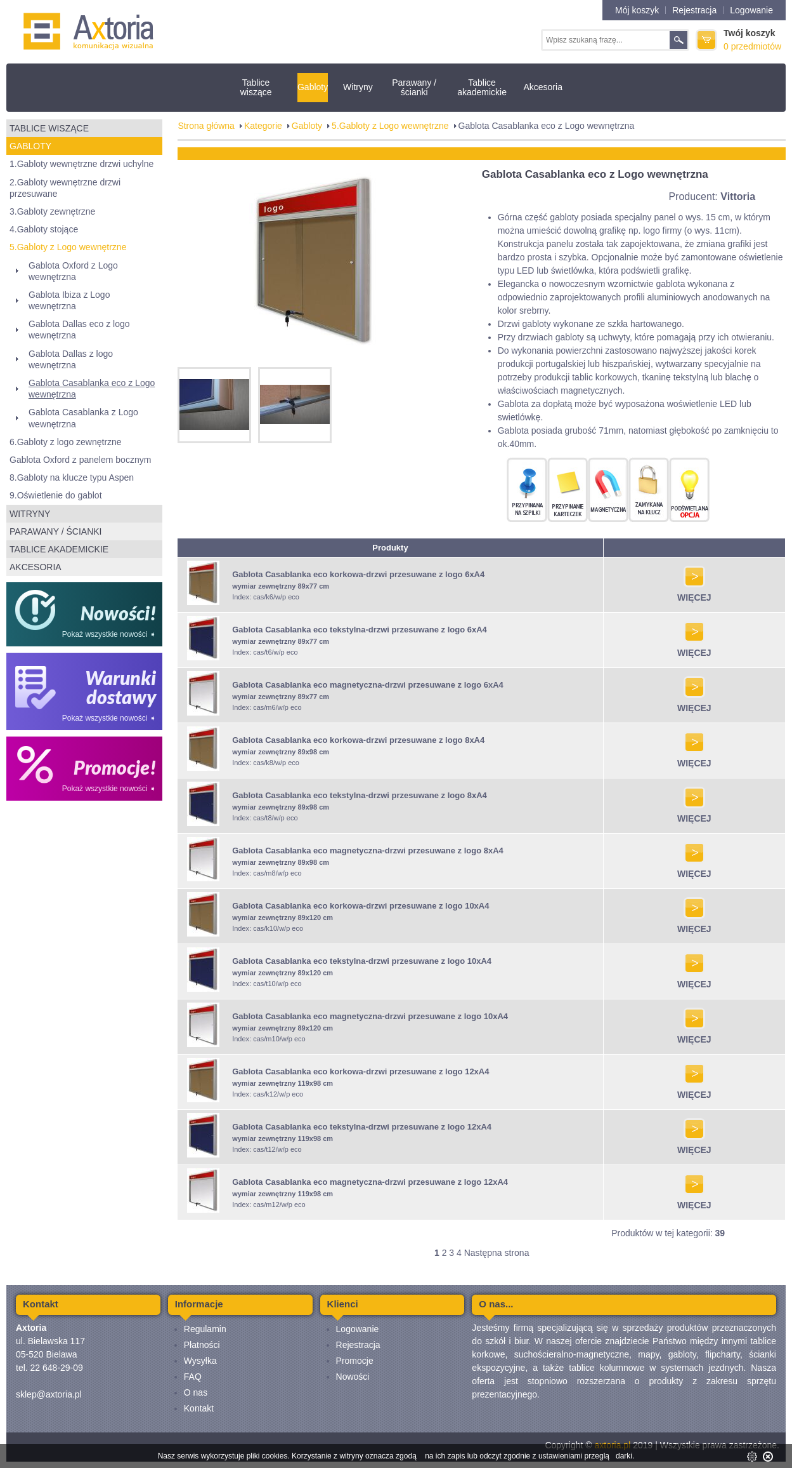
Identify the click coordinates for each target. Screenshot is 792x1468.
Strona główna (206, 126)
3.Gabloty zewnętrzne (52, 211)
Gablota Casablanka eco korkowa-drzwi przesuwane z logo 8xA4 (358, 740)
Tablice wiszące (256, 87)
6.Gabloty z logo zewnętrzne (66, 442)
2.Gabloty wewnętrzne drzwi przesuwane (65, 188)
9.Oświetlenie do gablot (56, 495)
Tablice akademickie (482, 87)
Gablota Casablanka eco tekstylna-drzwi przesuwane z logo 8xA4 (359, 795)
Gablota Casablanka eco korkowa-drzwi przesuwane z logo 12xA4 (360, 1071)
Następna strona (496, 1253)
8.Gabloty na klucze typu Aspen (72, 477)
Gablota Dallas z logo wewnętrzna (71, 359)
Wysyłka (200, 1361)
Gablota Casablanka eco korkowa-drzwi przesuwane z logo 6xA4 (358, 574)
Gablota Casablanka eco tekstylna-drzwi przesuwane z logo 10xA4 (361, 961)
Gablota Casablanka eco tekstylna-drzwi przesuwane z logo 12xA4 (361, 1126)
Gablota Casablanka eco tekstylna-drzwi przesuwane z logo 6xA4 (359, 629)
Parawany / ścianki (414, 87)
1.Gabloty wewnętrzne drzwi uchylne (81, 164)
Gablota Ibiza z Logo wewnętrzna (69, 300)
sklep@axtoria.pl (49, 1394)
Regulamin (205, 1329)
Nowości (353, 1376)
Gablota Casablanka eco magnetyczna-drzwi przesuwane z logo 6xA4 (367, 685)
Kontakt (199, 1408)
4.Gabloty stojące (44, 229)
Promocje (354, 1361)
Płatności (202, 1345)
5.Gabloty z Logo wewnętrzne (68, 247)
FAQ (193, 1376)
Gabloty (312, 87)
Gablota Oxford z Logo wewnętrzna (73, 271)
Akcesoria (542, 87)
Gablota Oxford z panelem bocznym (80, 460)
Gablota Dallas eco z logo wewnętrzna (79, 329)
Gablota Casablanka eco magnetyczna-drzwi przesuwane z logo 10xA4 (370, 1016)
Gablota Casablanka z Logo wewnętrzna (83, 418)
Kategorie (263, 126)
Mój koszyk (637, 10)
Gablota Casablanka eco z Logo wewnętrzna (92, 388)
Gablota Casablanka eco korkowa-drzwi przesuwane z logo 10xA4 (360, 906)
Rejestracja (694, 10)
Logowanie (751, 10)
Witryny (358, 87)
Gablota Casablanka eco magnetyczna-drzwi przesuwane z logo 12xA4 (370, 1182)
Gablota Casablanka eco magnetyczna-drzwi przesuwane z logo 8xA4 (367, 850)
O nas (195, 1392)
